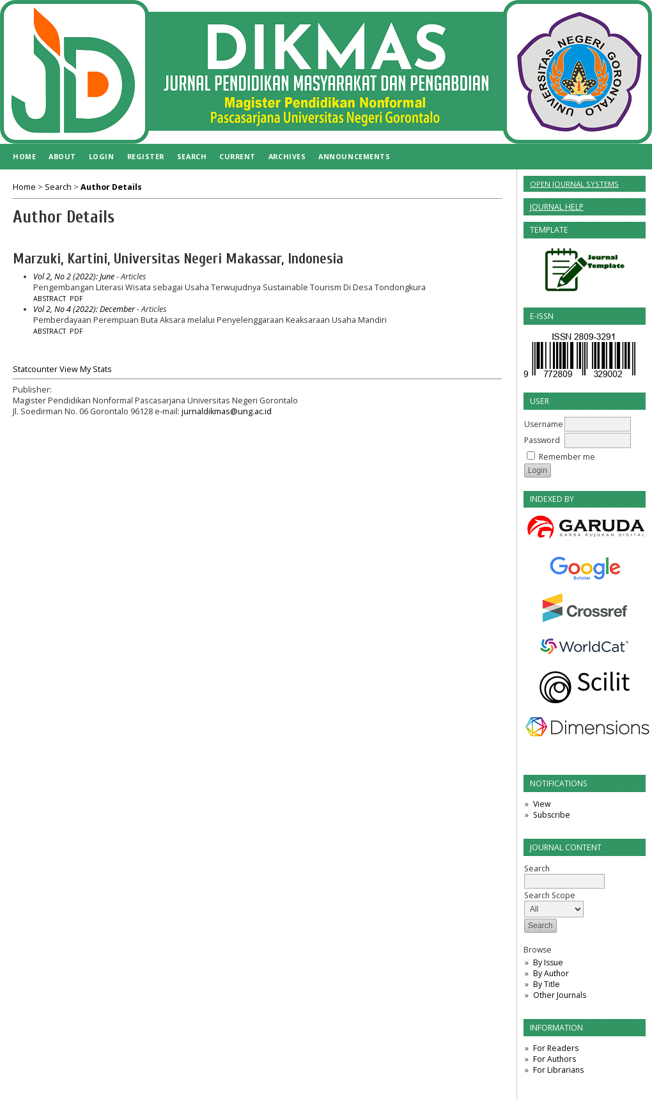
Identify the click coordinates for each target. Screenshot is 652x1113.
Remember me (567, 456)
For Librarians (558, 1069)
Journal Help (557, 206)
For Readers (555, 1048)
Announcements (354, 156)
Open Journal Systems (574, 184)
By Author (551, 973)
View (541, 803)
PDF (76, 298)
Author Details (111, 187)
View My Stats (85, 369)
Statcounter (35, 369)
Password (542, 440)
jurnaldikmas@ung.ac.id (227, 411)
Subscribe (551, 814)
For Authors (554, 1059)
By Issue (548, 962)
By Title (546, 984)
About (62, 156)
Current (237, 156)
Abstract (49, 298)
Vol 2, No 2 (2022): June (73, 276)
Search (191, 156)
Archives (287, 156)
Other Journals (559, 995)
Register (145, 156)
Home (24, 156)
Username (543, 424)
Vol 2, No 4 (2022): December (84, 309)
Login (101, 156)
